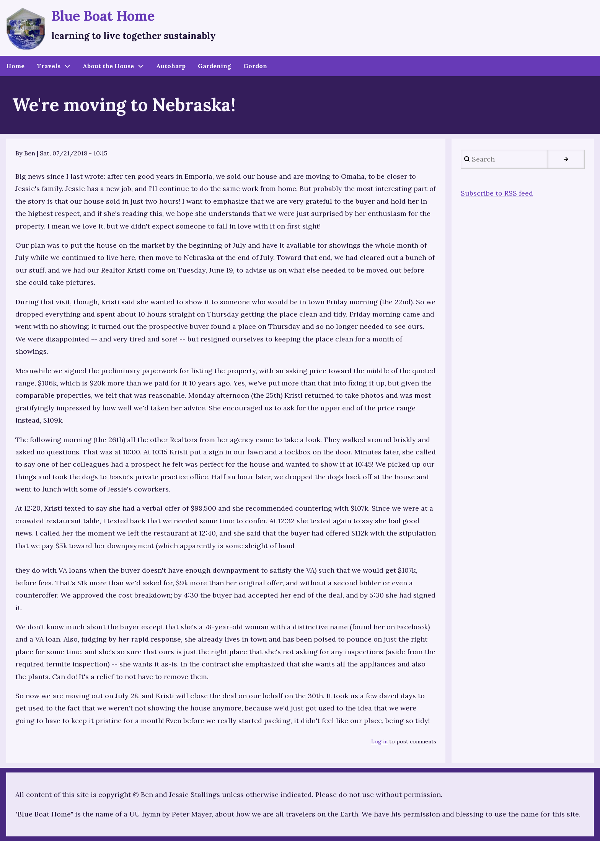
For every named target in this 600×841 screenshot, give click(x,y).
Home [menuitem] (15, 66)
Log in (379, 741)
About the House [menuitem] (108, 66)
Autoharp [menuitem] (171, 66)
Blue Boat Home (103, 15)
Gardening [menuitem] (214, 66)
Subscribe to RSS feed (497, 193)
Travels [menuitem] (48, 66)
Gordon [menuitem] (255, 66)
